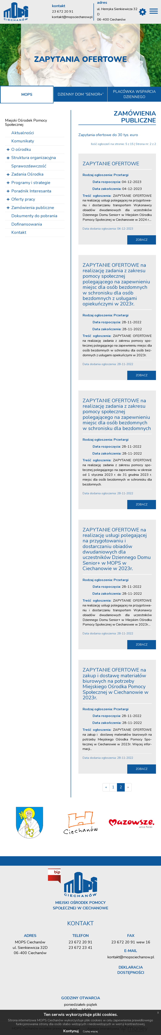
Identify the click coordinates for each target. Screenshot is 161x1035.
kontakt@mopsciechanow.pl (72, 17)
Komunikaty (22, 141)
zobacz (141, 240)
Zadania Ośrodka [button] (27, 174)
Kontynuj (71, 1031)
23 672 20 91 (62, 11)
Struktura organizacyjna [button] (33, 157)
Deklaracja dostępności (130, 970)
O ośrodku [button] (21, 149)
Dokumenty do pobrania (34, 216)
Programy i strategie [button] (30, 182)
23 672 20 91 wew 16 (130, 941)
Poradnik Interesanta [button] (31, 191)
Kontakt (18, 232)
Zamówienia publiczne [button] (32, 207)
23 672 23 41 (80, 947)
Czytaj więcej (90, 1031)
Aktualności (22, 132)
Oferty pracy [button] (23, 199)
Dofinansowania (26, 224)
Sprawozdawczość (28, 166)
